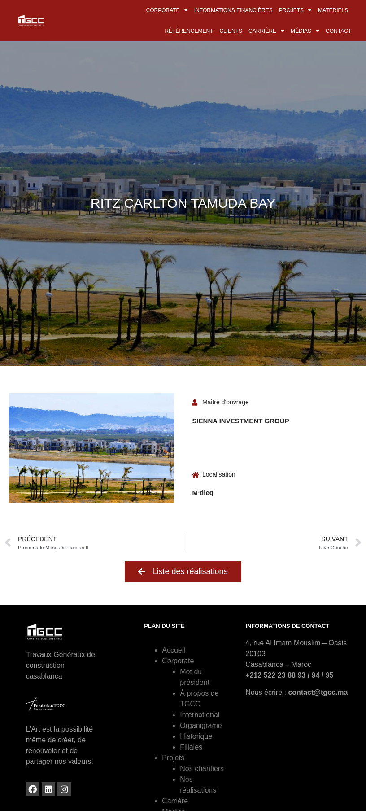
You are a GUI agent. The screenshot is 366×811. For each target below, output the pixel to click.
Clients (230, 31)
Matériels (333, 10)
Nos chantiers (202, 768)
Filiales (191, 747)
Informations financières (233, 10)
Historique (196, 736)
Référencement (189, 31)
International (199, 715)
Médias (305, 31)
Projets (295, 10)
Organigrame (201, 725)
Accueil (173, 650)
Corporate (167, 10)
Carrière (266, 31)
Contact (338, 31)
